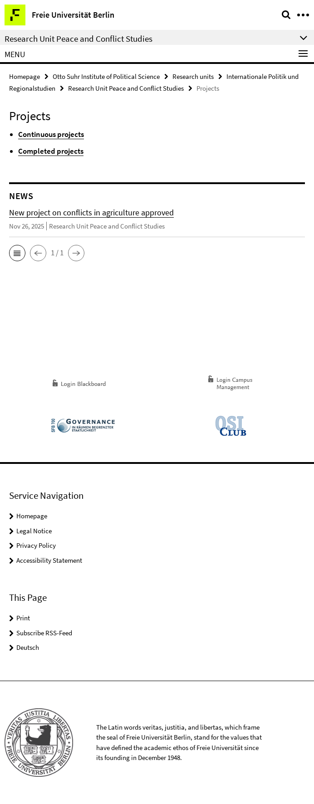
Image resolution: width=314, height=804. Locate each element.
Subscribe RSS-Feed (44, 633)
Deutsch (27, 647)
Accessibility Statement (49, 560)
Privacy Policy (36, 545)
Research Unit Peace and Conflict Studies (126, 88)
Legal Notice (34, 530)
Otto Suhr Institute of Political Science (106, 76)
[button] (17, 253)
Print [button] (23, 618)
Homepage (24, 76)
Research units (193, 76)
